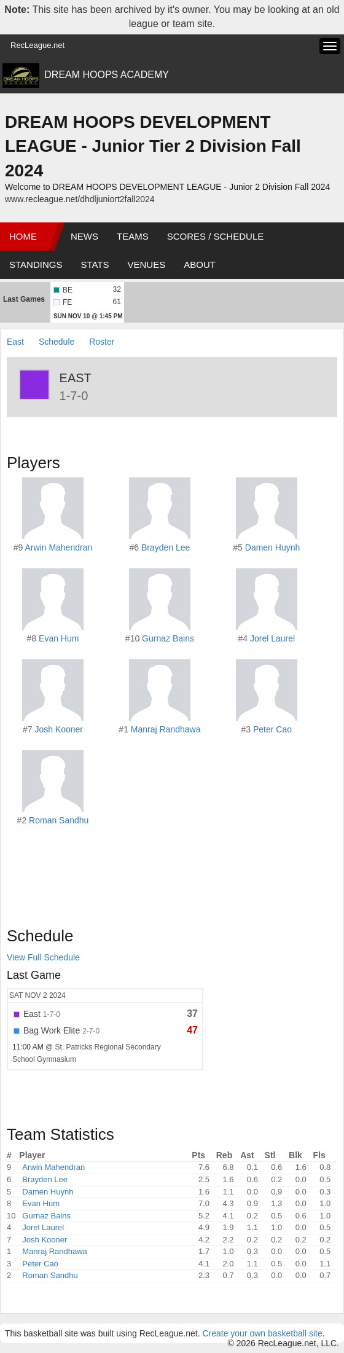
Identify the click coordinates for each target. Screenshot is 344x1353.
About (200, 264)
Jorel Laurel (272, 638)
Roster (101, 342)
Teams (133, 236)
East (16, 342)
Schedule (56, 342)
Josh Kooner (58, 729)
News (84, 236)
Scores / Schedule (215, 236)
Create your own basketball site (262, 1333)
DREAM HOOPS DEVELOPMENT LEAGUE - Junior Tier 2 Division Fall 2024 (153, 146)
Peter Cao (272, 729)
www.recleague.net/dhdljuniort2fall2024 (80, 199)
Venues (147, 264)
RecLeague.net (37, 45)
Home (23, 236)
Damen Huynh (272, 547)
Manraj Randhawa (166, 729)
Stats (94, 264)
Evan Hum (59, 638)
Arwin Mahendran (58, 547)
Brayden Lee (165, 547)
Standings (35, 264)
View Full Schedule (43, 957)
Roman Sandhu (58, 820)
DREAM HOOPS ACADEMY (106, 74)
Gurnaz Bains (168, 638)
